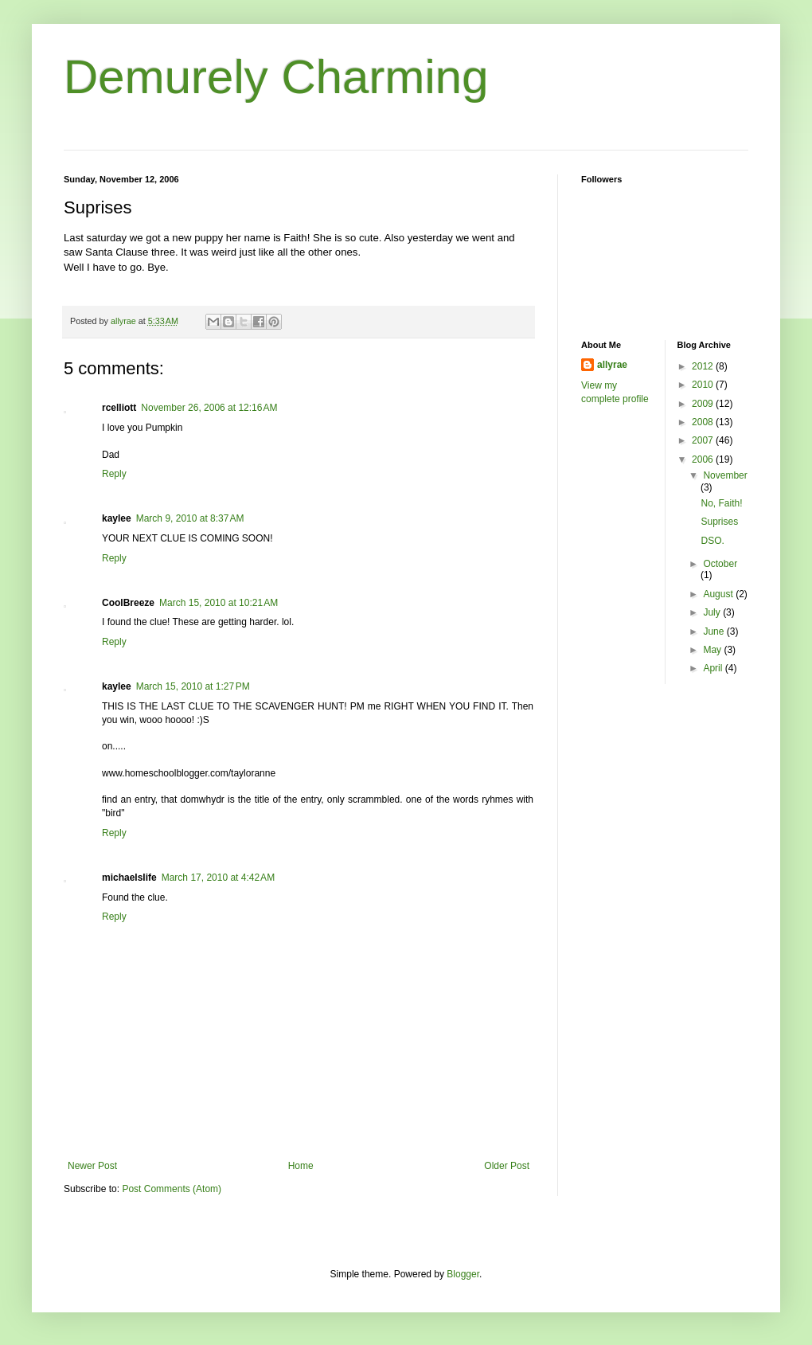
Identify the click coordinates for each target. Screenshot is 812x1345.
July (713, 612)
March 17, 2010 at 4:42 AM (218, 877)
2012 (704, 366)
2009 (704, 403)
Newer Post (92, 1165)
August (719, 594)
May (713, 649)
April (713, 668)
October (720, 563)
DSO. (712, 540)
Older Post (506, 1165)
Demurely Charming (276, 77)
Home (301, 1165)
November (725, 475)
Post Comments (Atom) (171, 1188)
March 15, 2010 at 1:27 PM (193, 686)
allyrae (612, 364)
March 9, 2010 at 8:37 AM (190, 518)
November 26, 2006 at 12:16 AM (209, 407)
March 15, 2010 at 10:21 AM (218, 602)
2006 (704, 459)
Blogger (463, 1274)
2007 (704, 440)
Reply (114, 473)
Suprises (719, 521)
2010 (704, 384)
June (714, 631)
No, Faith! (721, 503)
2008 (704, 422)
